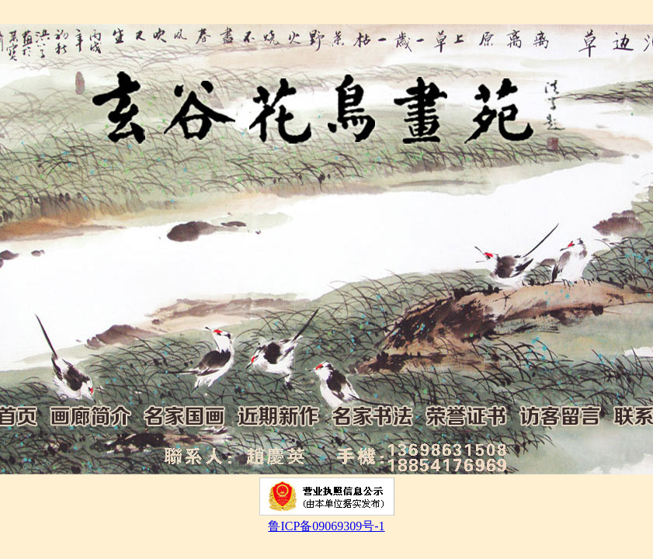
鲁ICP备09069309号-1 (326, 526)
